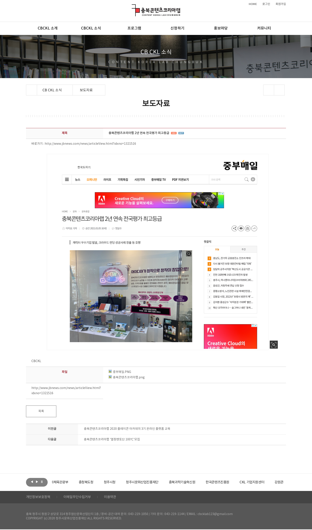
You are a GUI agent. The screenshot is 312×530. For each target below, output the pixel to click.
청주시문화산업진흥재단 (156, 482)
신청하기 (177, 28)
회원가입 (281, 4)
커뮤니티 (264, 28)
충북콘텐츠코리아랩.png (127, 377)
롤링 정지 (42, 482)
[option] (68, 482)
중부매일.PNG (120, 372)
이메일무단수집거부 (79, 497)
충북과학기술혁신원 (198, 482)
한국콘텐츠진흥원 (236, 482)
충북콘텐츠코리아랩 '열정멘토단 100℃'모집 (112, 439)
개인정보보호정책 (39, 497)
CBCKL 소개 (48, 28)
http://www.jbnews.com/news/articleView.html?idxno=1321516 (90, 144)
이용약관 (114, 497)
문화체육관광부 (68, 482)
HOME (253, 4)
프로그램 (134, 28)
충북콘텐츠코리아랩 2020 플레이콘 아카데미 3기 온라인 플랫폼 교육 (127, 429)
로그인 (266, 4)
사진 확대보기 (273, 344)
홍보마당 (221, 28)
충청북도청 (98, 482)
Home (27, 87)
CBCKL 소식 (91, 28)
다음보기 (37, 482)
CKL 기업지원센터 (272, 482)
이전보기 (32, 482)
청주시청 (122, 482)
